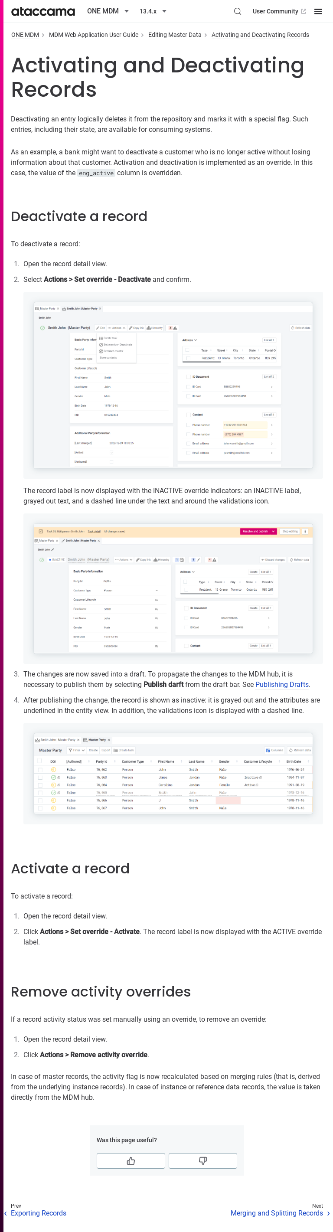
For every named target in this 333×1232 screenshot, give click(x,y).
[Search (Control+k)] (238, 11)
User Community (280, 11)
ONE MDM (25, 34)
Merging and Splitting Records (277, 1213)
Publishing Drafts (282, 684)
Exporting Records (38, 1213)
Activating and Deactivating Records (260, 34)
